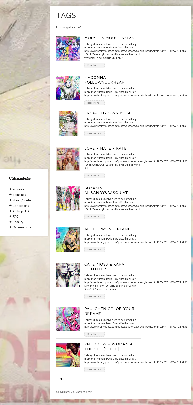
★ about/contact (21, 200)
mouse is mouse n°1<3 (109, 37)
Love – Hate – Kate (105, 148)
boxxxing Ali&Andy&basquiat (106, 190)
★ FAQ (14, 216)
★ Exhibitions (19, 205)
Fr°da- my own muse (108, 112)
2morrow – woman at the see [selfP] (110, 346)
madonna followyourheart (105, 79)
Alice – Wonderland (107, 228)
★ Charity (16, 222)
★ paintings (17, 194)
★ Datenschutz (20, 227)
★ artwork (17, 189)
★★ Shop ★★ (19, 211)
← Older (61, 379)
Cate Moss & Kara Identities (104, 266)
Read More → (94, 65)
